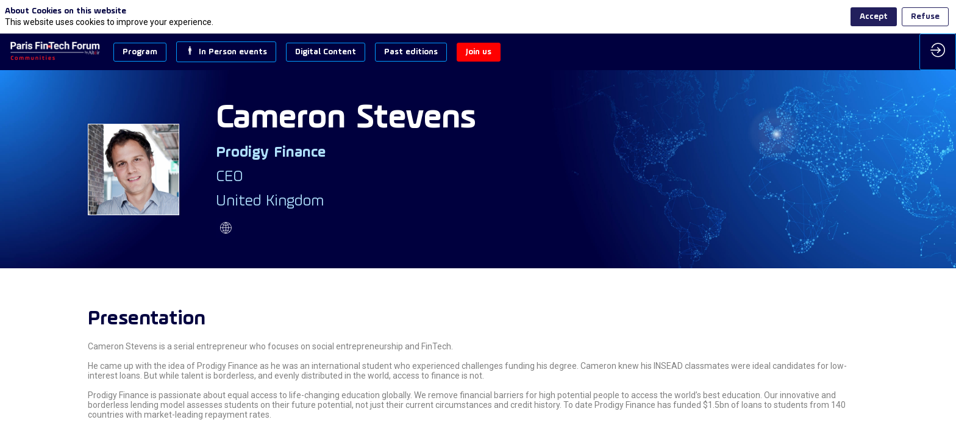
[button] (139, 52)
